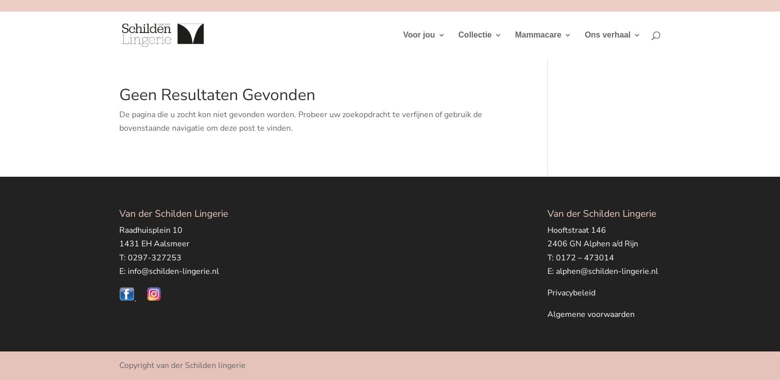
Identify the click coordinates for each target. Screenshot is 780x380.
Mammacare (538, 35)
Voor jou (419, 35)
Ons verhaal (607, 35)
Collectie (475, 35)
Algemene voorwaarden (591, 314)
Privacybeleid (571, 292)
